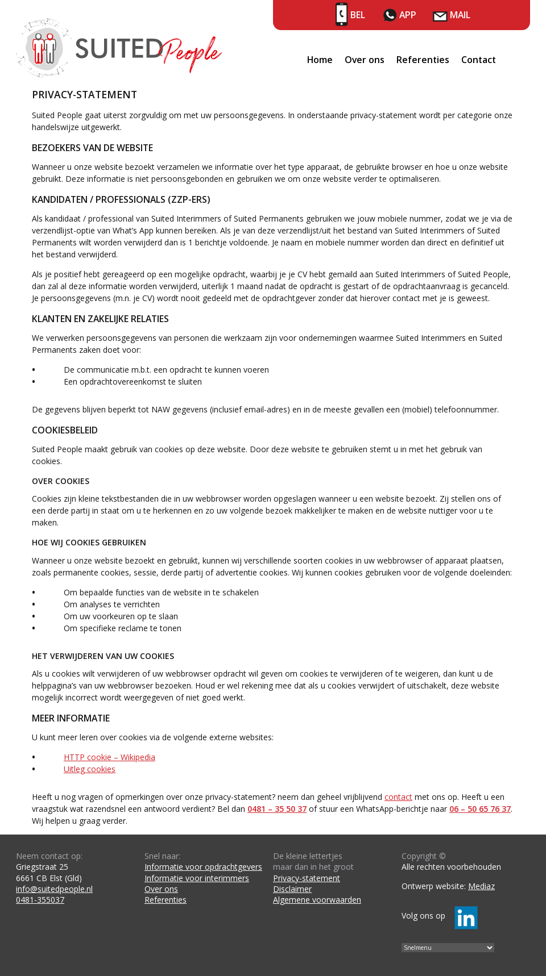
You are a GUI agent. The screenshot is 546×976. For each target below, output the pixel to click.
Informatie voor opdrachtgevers (203, 866)
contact (398, 796)
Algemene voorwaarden (317, 899)
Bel (357, 15)
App (407, 15)
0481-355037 (40, 899)
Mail (460, 15)
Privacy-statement (306, 878)
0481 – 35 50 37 (277, 808)
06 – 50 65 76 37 (480, 808)
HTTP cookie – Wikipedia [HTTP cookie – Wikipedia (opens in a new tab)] (109, 757)
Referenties (422, 59)
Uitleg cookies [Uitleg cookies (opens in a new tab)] (89, 769)
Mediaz (481, 886)
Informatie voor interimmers (196, 878)
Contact (478, 59)
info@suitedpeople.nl (54, 888)
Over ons (364, 59)
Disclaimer (292, 888)
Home (320, 59)
